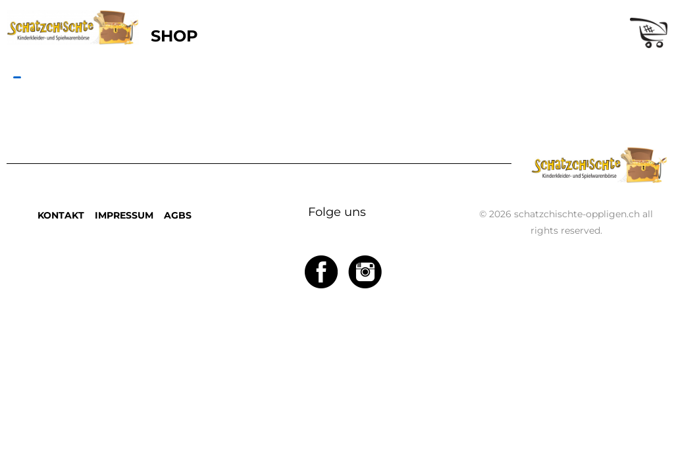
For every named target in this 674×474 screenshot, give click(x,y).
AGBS (178, 215)
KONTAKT (61, 215)
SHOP (174, 35)
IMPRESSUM (124, 215)
